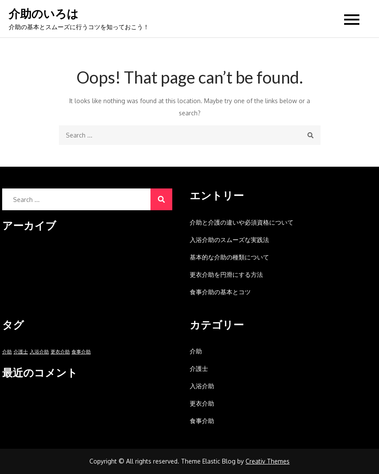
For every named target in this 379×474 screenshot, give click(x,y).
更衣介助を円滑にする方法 (226, 274)
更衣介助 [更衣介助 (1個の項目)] (60, 352)
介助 (196, 351)
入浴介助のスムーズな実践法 (229, 239)
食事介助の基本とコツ (220, 292)
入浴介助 (202, 386)
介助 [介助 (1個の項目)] (7, 352)
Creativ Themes (268, 461)
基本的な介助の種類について (229, 257)
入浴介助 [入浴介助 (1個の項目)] (39, 352)
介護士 (199, 368)
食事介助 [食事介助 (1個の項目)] (81, 352)
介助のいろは (44, 13)
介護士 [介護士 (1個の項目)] (21, 352)
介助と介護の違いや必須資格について (242, 222)
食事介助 (202, 420)
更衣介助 (202, 403)
